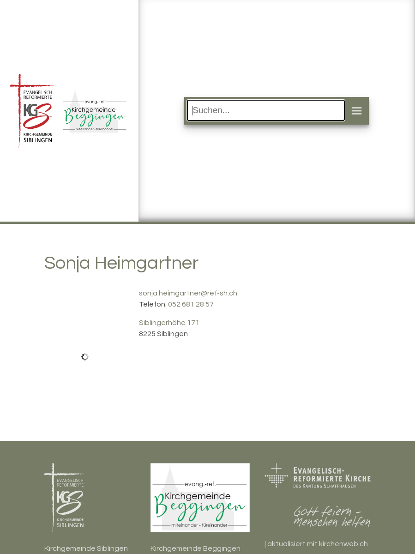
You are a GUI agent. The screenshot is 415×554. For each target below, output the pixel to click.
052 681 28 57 (191, 304)
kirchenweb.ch (343, 544)
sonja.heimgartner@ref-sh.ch (188, 293)
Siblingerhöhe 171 (169, 322)
